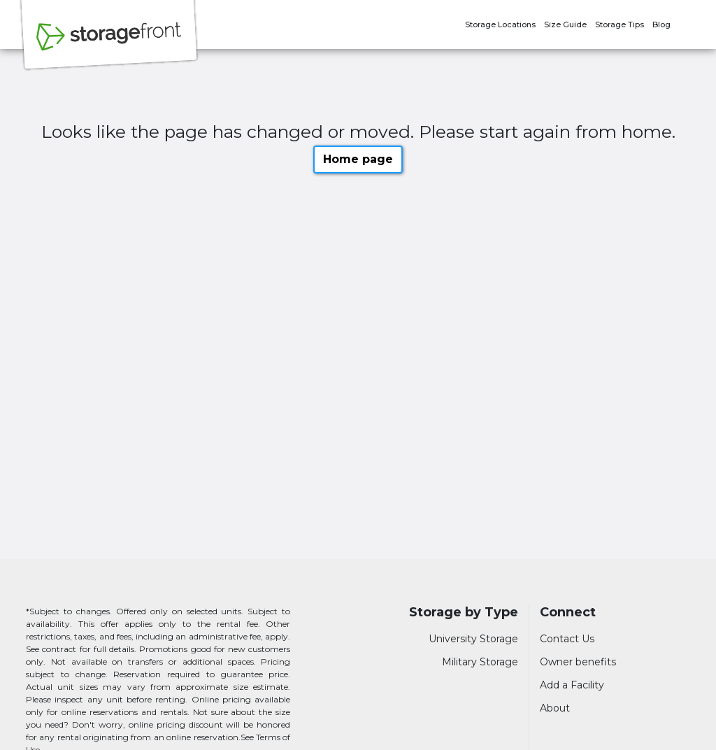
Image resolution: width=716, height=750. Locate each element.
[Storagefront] (109, 44)
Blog (661, 24)
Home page (358, 159)
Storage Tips (619, 24)
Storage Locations (500, 24)
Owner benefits (578, 662)
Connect (568, 612)
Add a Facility (572, 685)
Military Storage (480, 662)
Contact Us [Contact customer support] (567, 638)
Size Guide (565, 24)
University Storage (473, 638)
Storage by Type (463, 612)
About (555, 708)
